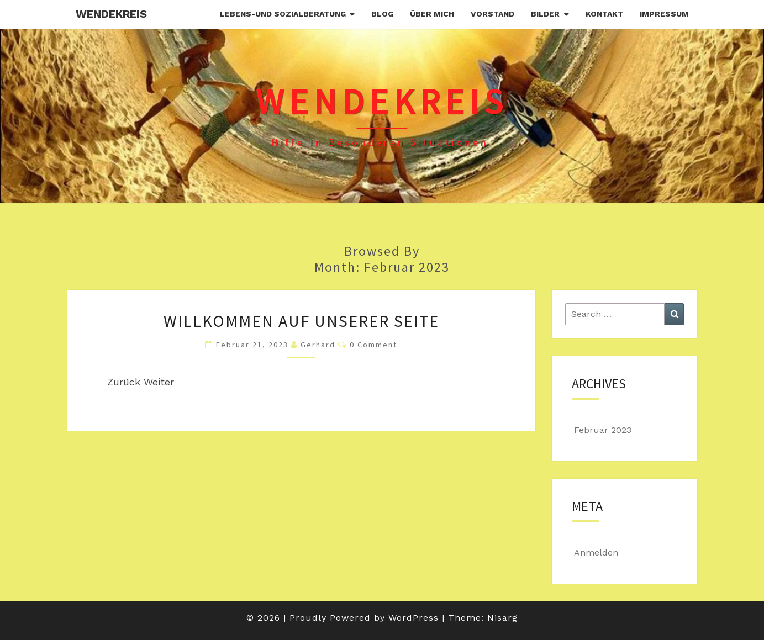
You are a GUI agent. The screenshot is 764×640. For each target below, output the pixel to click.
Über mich (432, 13)
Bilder (545, 13)
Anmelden (596, 552)
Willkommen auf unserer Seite (301, 320)
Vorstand (492, 13)
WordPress (413, 617)
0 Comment (373, 345)
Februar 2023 (602, 430)
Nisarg (502, 617)
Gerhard (318, 345)
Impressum (664, 13)
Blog (382, 13)
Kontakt (604, 13)
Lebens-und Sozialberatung (283, 13)
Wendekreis (111, 13)
